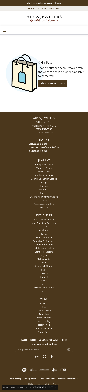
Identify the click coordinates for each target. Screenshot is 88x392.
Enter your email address (44, 344)
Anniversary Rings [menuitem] (44, 175)
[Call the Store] (44, 129)
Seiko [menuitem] (44, 269)
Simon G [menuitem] (44, 277)
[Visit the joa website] (54, 370)
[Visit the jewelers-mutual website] (44, 370)
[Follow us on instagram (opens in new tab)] (37, 356)
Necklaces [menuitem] (44, 189)
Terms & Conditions (43, 328)
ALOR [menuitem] (44, 226)
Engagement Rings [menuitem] (44, 164)
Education (44, 314)
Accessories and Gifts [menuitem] (44, 204)
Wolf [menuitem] (44, 291)
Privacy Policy (44, 332)
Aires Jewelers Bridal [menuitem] (44, 219)
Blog (44, 307)
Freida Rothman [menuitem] (44, 237)
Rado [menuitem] (44, 262)
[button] (30, 8)
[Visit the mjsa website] (63, 370)
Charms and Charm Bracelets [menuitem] (44, 196)
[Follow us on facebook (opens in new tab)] (51, 356)
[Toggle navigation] (4, 30)
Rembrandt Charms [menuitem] (43, 266)
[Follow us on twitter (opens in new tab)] (44, 356)
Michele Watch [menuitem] (44, 259)
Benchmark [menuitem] (44, 230)
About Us (44, 303)
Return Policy (44, 321)
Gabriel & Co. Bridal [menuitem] (44, 244)
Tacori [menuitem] (44, 280)
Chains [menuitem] (44, 200)
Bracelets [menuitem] (43, 193)
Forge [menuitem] (44, 234)
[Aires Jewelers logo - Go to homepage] (44, 18)
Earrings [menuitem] (44, 186)
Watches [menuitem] (44, 207)
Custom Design (44, 310)
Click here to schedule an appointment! (44, 3)
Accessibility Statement (68, 378)
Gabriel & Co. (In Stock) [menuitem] (44, 241)
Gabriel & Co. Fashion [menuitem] (44, 248)
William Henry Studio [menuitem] (44, 287)
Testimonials (44, 324)
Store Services (44, 317)
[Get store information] (44, 133)
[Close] (84, 3)
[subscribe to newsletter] (69, 349)
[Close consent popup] (56, 387)
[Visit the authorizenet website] (24, 370)
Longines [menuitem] (44, 255)
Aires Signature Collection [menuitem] (44, 223)
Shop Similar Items (53, 83)
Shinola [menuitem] (44, 273)
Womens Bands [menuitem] (44, 168)
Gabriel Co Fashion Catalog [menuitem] (44, 178)
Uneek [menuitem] (44, 284)
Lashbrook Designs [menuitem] (44, 251)
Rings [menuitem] (44, 182)
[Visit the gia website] (33, 370)
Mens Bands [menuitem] (44, 171)
